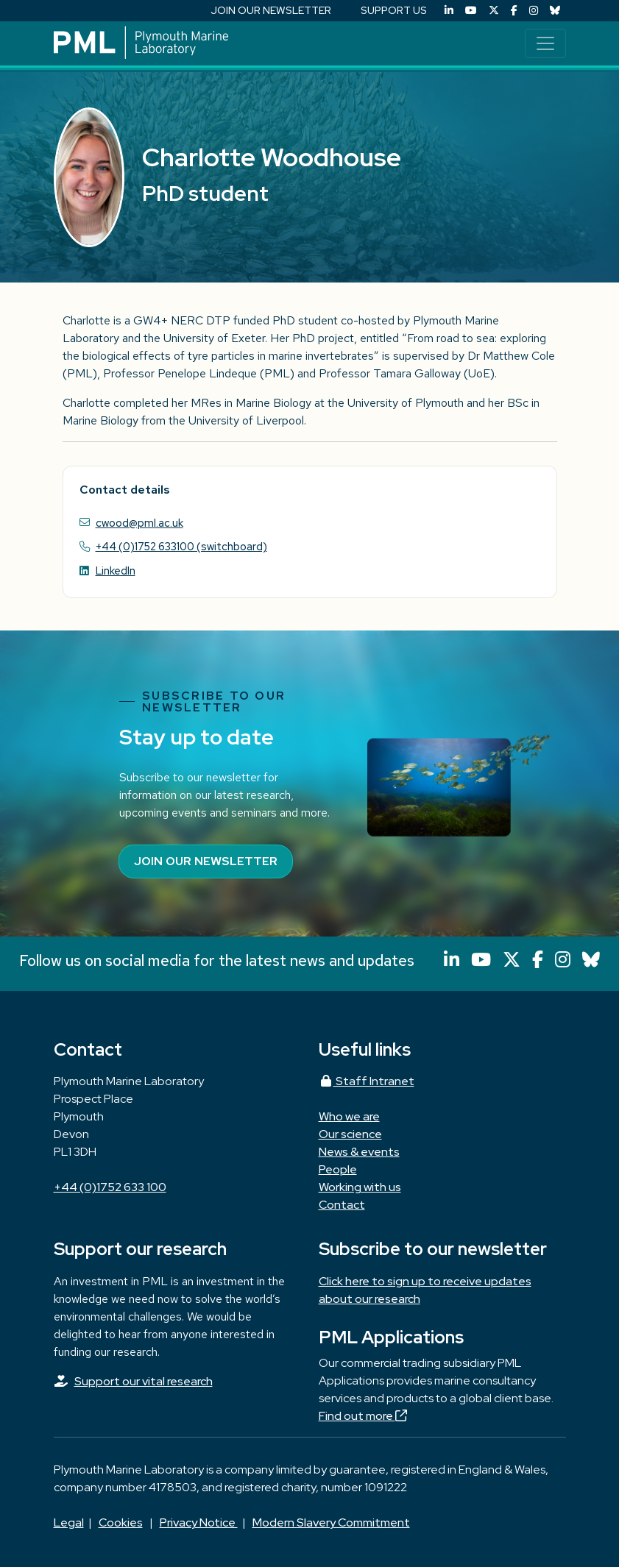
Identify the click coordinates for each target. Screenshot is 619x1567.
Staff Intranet (366, 1081)
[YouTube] (471, 10)
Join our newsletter (205, 861)
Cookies (121, 1522)
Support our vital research (143, 1381)
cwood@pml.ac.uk (139, 523)
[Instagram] (533, 10)
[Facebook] (514, 10)
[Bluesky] (555, 10)
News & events (359, 1151)
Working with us (360, 1187)
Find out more (363, 1416)
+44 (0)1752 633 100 (110, 1187)
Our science (350, 1134)
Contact (342, 1204)
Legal (69, 1522)
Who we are (349, 1116)
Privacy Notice (199, 1522)
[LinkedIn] (449, 10)
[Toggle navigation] (545, 43)
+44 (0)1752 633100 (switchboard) (181, 546)
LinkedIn (115, 571)
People (338, 1169)
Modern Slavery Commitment (331, 1522)
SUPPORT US (394, 10)
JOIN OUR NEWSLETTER (271, 10)
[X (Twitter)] (494, 10)
